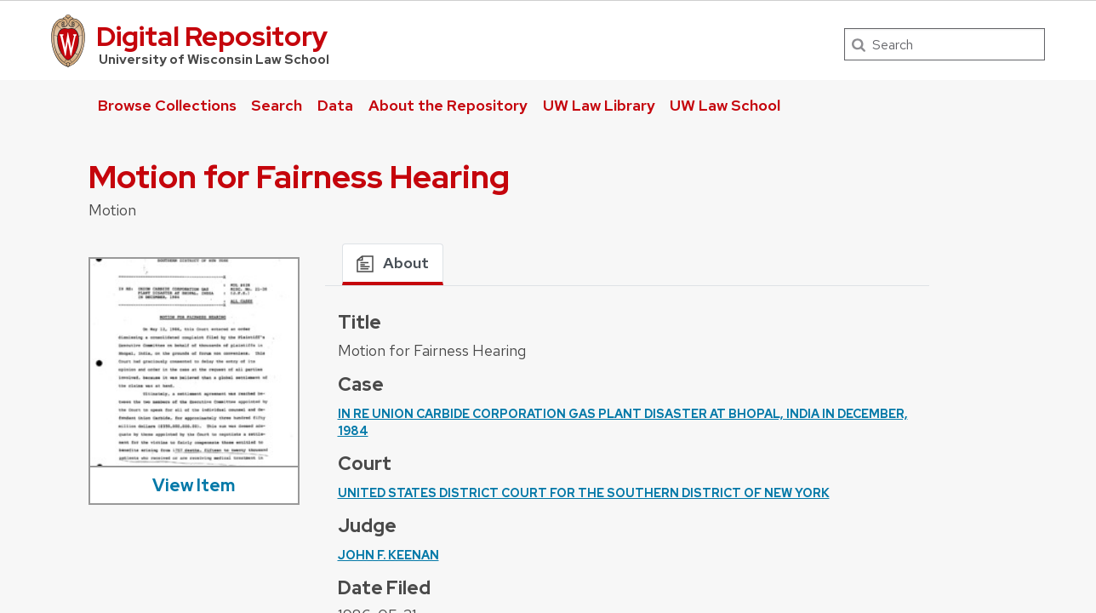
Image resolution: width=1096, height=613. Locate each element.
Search (276, 105)
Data (335, 105)
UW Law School (725, 105)
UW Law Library (599, 105)
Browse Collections (167, 105)
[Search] (944, 44)
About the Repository (448, 105)
